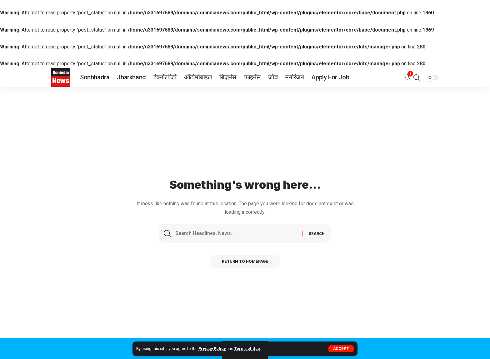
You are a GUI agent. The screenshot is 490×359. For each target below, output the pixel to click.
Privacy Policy (212, 348)
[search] (416, 77)
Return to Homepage (245, 262)
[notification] (407, 77)
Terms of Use (248, 348)
